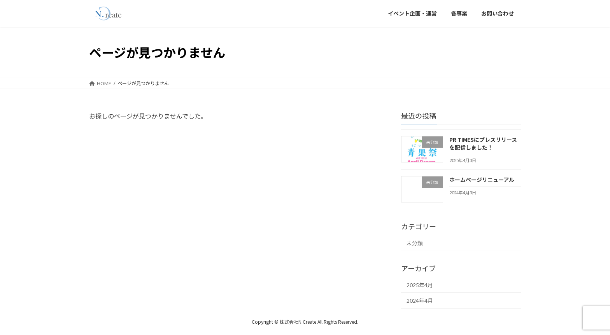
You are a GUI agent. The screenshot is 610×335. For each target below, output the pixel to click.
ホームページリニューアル (481, 179)
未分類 (415, 243)
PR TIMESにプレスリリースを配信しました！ (483, 143)
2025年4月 (420, 285)
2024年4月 (420, 300)
